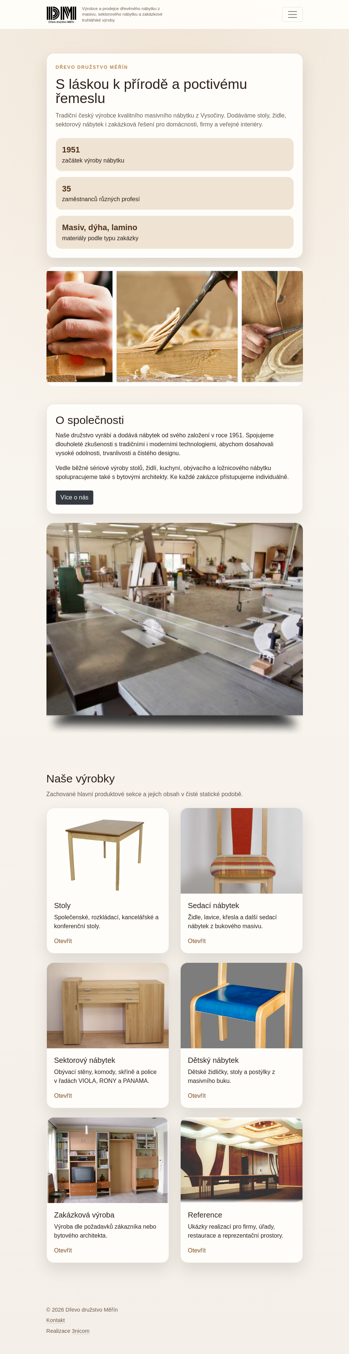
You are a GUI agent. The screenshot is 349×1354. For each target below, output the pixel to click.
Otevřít (63, 941)
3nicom (80, 1331)
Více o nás (75, 497)
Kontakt (55, 1320)
